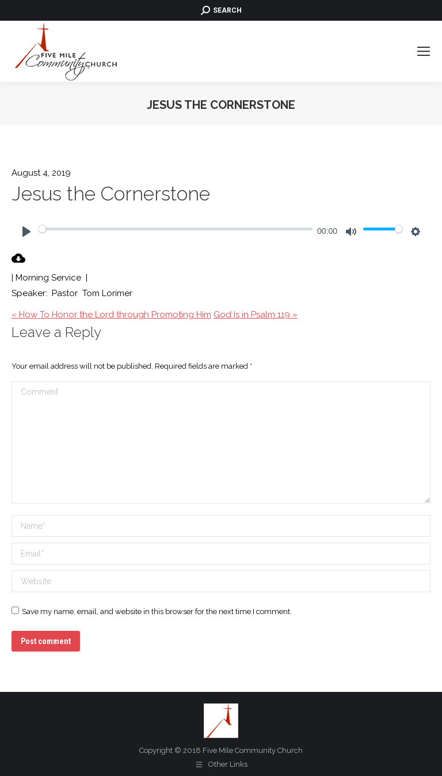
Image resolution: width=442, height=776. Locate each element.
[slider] (176, 229)
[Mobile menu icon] (423, 51)
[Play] (26, 231)
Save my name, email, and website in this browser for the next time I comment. (157, 611)
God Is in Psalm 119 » (256, 314)
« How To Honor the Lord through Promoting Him (111, 314)
